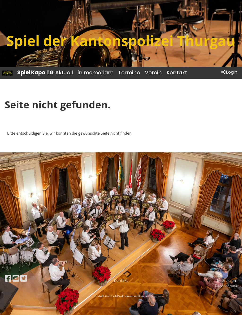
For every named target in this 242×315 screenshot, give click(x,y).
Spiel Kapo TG (35, 72)
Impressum (227, 280)
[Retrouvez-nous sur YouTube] (16, 278)
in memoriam (95, 72)
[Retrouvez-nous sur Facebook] (8, 278)
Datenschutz (226, 285)
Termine (129, 72)
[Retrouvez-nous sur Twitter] (23, 278)
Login (228, 72)
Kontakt (177, 72)
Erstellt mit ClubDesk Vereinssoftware (121, 296)
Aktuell (64, 72)
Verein (153, 72)
